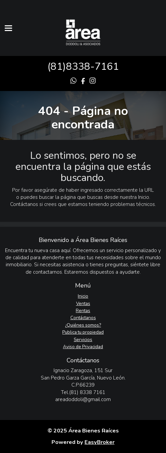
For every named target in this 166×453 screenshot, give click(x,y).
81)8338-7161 (85, 66)
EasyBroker (99, 442)
